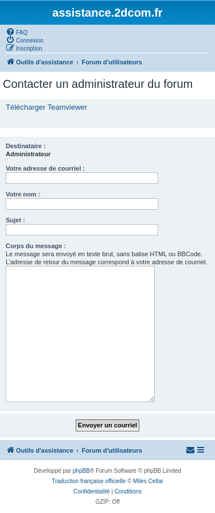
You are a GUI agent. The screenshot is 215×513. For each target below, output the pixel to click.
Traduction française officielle (89, 481)
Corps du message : (36, 245)
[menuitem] (17, 32)
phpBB (81, 471)
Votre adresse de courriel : (45, 168)
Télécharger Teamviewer (46, 107)
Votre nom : (23, 194)
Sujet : (15, 220)
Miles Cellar (148, 481)
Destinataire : (26, 145)
